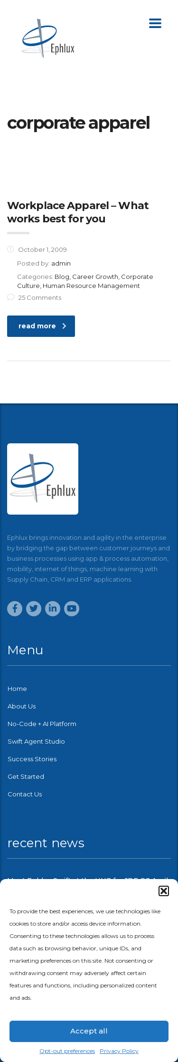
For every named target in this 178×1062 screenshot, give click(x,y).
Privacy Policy (119, 1050)
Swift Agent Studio (36, 741)
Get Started (26, 776)
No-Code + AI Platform (42, 723)
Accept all (89, 1030)
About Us (22, 706)
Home (17, 688)
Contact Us (25, 794)
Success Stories (32, 759)
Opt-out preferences (67, 1050)
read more (42, 326)
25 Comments (34, 297)
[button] (164, 891)
